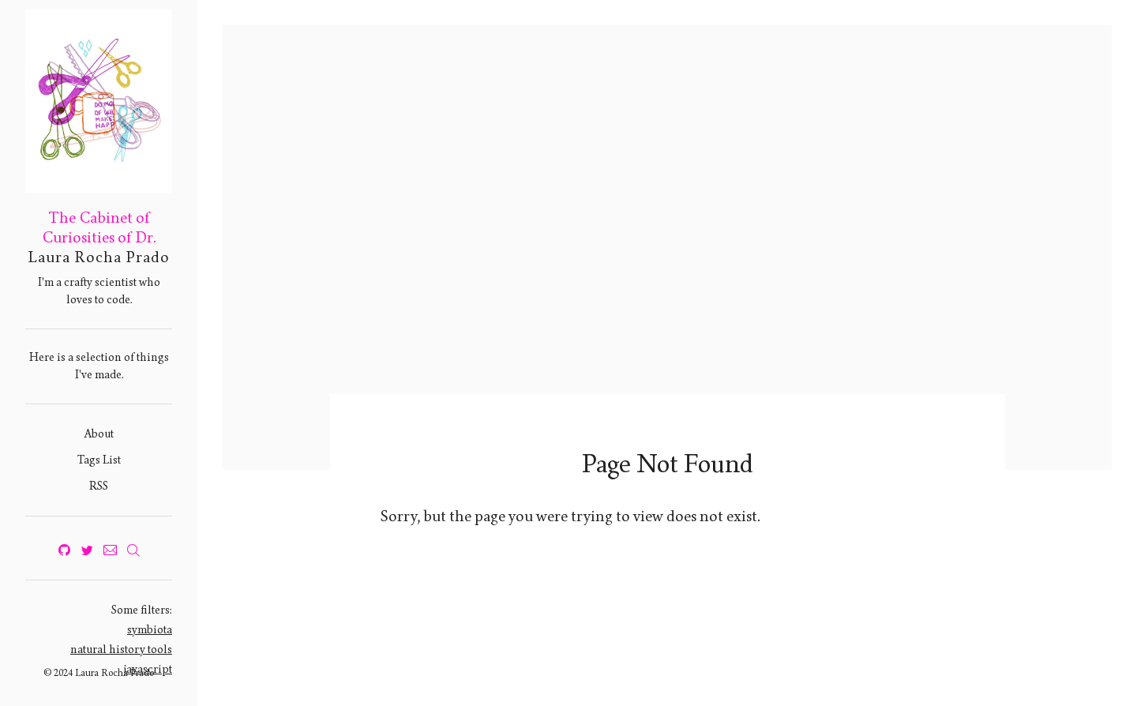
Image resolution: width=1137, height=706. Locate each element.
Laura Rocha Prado (99, 257)
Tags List (99, 460)
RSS (98, 486)
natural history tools (121, 649)
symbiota (149, 630)
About (99, 434)
